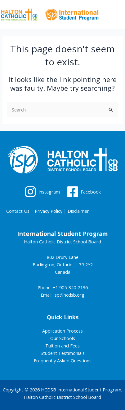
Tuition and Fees (62, 345)
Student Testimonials (63, 353)
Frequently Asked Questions (63, 360)
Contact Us (17, 211)
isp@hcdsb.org (69, 295)
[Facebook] (84, 191)
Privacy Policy (48, 211)
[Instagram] (42, 191)
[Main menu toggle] (117, 14)
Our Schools (62, 338)
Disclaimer (78, 211)
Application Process (62, 331)
